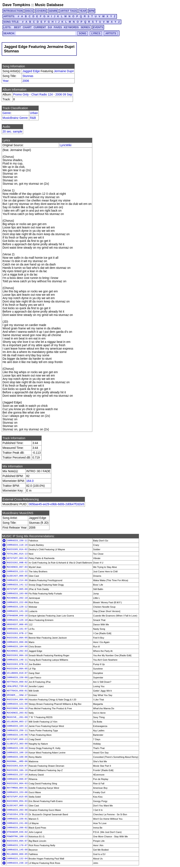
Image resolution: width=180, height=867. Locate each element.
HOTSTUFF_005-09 (17, 589)
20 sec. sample (12, 131)
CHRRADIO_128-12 (17, 607)
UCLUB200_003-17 (17, 721)
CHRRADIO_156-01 (17, 819)
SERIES (85, 27)
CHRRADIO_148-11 (17, 660)
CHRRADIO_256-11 (17, 730)
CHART (27, 27)
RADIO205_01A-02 (17, 549)
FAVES (58, 27)
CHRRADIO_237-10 (17, 774)
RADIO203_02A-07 (17, 766)
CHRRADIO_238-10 (17, 863)
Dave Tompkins (16, 5)
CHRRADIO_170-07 (17, 845)
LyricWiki (65, 145)
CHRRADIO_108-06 (17, 757)
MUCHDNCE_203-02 (17, 713)
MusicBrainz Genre (15, 117)
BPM (92, 10)
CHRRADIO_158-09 (17, 677)
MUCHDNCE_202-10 (17, 598)
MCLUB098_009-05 (17, 854)
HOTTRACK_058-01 (17, 690)
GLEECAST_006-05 (17, 576)
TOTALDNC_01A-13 (17, 554)
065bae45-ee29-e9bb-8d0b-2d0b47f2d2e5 (56, 504)
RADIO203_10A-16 (17, 770)
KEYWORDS (71, 27)
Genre (7, 113)
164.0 (30, 481)
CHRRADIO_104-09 (17, 646)
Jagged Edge (31, 71)
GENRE (53, 10)
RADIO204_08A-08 (17, 699)
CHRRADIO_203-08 (17, 810)
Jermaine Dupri (64, 71)
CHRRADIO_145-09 (17, 849)
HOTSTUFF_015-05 (17, 796)
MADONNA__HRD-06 (17, 761)
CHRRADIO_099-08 (17, 642)
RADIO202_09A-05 (17, 637)
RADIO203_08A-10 (17, 655)
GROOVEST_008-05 (17, 624)
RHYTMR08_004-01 (17, 788)
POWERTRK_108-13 (17, 836)
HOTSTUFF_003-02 (17, 558)
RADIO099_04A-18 (17, 708)
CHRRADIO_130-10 (17, 748)
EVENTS (98, 27)
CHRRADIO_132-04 (17, 858)
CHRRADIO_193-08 (17, 593)
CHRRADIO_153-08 (17, 792)
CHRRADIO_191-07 (17, 629)
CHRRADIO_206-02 (17, 827)
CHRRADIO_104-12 (17, 726)
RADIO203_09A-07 (17, 841)
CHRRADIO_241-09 (17, 823)
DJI (50, 27)
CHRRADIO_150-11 (17, 540)
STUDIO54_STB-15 (17, 814)
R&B (33, 117)
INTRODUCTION (13, 10)
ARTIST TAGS (68, 10)
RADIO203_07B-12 (17, 664)
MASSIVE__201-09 (17, 717)
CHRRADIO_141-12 (17, 584)
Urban (34, 113)
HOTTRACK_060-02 (17, 682)
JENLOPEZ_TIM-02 (17, 686)
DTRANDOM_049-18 (17, 615)
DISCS (29, 10)
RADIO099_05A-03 (17, 801)
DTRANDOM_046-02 (17, 832)
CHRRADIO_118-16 (17, 545)
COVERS (41, 10)
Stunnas (27, 76)
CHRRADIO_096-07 (17, 779)
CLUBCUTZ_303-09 (17, 743)
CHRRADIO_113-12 (17, 571)
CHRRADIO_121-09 (17, 704)
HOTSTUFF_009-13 (17, 739)
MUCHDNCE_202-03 (17, 651)
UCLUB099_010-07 (17, 673)
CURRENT (40, 27)
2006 (25, 80)
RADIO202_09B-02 (17, 562)
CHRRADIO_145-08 (17, 735)
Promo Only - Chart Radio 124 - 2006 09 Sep (42, 94)
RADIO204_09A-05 (17, 668)
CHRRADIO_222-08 (17, 602)
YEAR (82, 10)
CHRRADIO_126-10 (17, 620)
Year (5, 80)
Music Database (49, 5)
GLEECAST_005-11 (17, 805)
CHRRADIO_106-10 (17, 752)
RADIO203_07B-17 (17, 633)
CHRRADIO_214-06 (17, 580)
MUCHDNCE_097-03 (17, 567)
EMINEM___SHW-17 (17, 695)
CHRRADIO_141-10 (17, 611)
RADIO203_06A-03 (17, 783)
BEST (17, 27)
